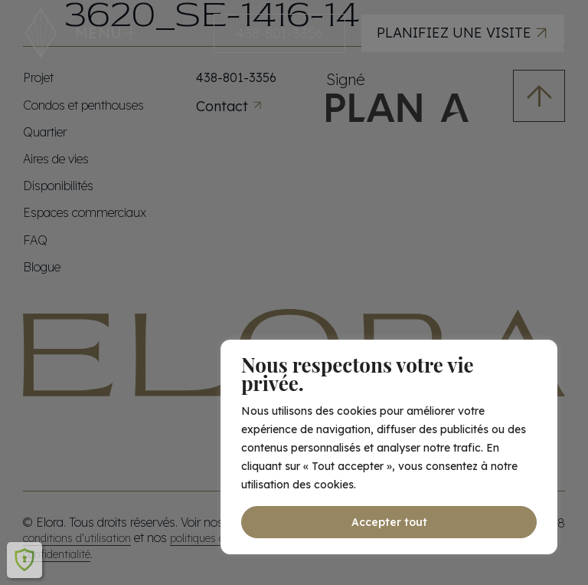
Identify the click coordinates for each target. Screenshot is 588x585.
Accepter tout (389, 522)
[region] (388, 447)
